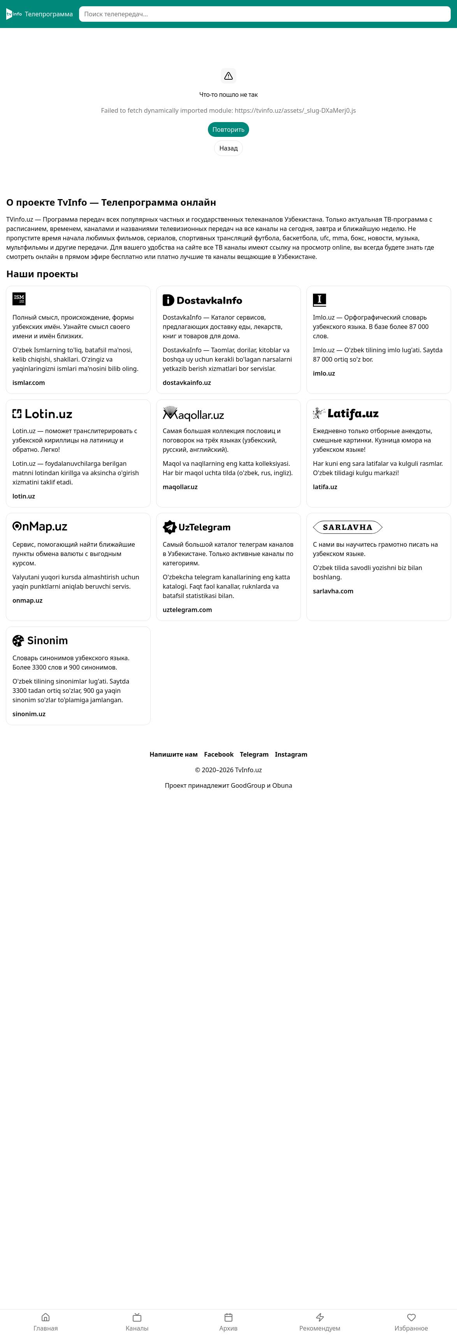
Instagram (291, 754)
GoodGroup (248, 785)
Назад (228, 148)
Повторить (229, 129)
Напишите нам (173, 754)
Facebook (219, 754)
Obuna (282, 785)
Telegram (254, 754)
